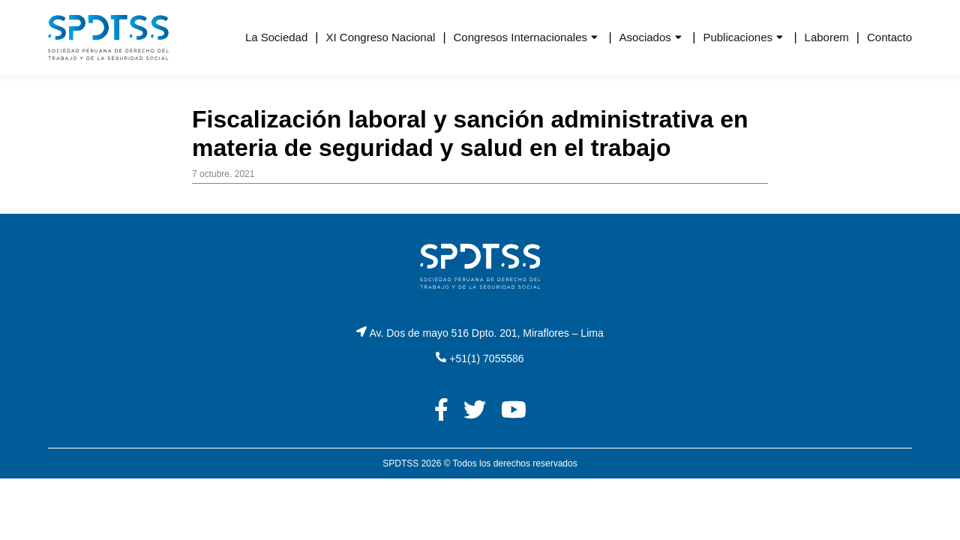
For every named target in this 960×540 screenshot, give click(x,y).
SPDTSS (400, 463)
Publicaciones (737, 37)
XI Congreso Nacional (380, 37)
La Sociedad (276, 37)
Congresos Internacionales (520, 37)
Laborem (827, 37)
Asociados (645, 37)
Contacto (889, 37)
